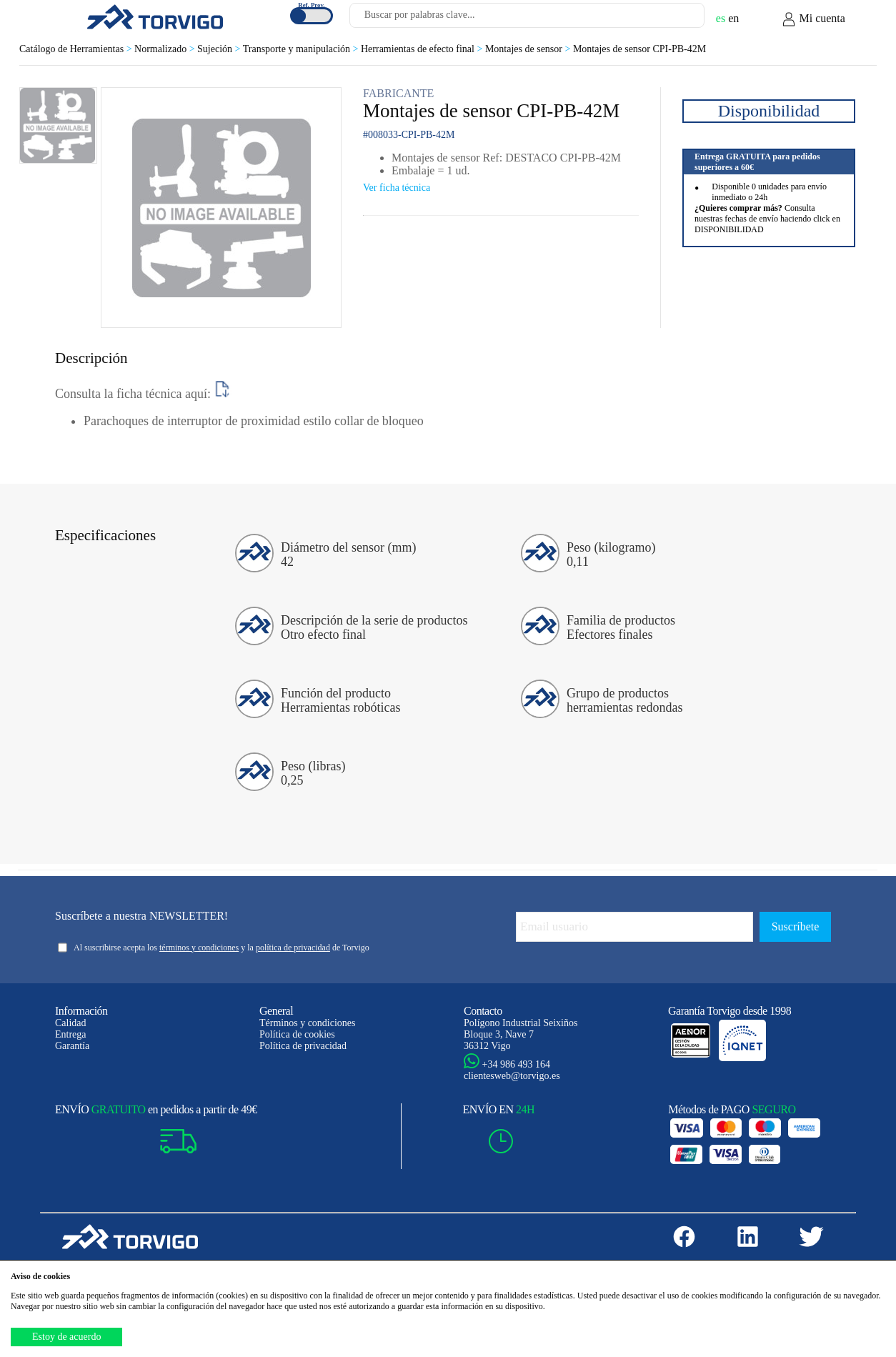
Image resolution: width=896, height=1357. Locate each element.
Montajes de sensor (529, 49)
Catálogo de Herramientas (76, 49)
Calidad (70, 1023)
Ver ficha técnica (396, 187)
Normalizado (165, 49)
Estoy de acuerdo (66, 1336)
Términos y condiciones (307, 1023)
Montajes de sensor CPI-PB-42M (639, 49)
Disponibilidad (769, 110)
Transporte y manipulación (302, 49)
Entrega (70, 1034)
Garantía (72, 1045)
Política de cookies (297, 1034)
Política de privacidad (303, 1045)
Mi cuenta (813, 19)
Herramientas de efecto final (423, 49)
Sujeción (220, 49)
